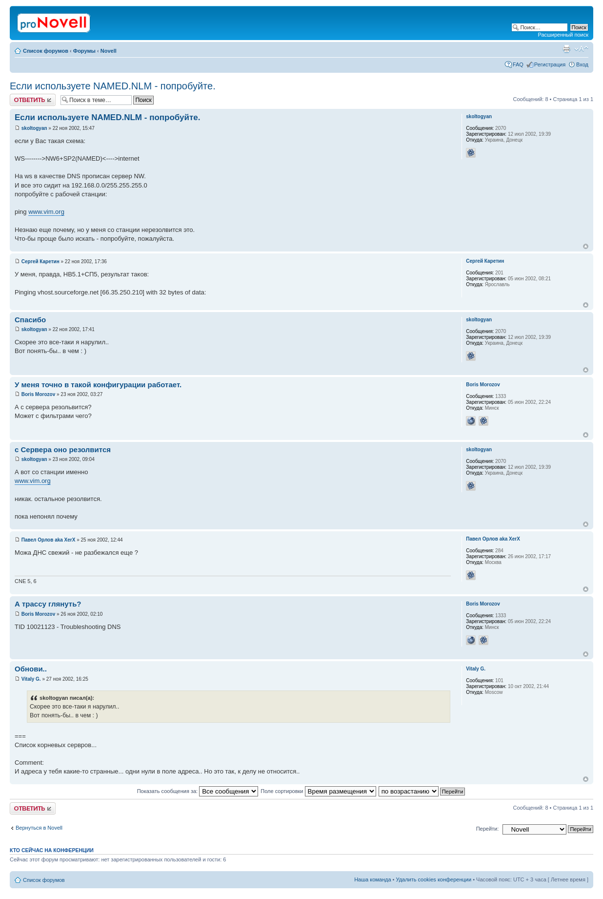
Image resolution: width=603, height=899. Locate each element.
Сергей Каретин (40, 261)
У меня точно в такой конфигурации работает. (98, 384)
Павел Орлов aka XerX (48, 540)
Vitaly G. (31, 679)
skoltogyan (34, 128)
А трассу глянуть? (48, 604)
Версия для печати (566, 48)
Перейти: (487, 829)
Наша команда (372, 879)
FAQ (518, 64)
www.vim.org (46, 211)
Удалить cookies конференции (434, 879)
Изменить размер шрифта (581, 48)
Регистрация (549, 64)
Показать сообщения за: (198, 791)
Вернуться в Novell (39, 828)
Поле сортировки (318, 791)
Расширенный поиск (563, 35)
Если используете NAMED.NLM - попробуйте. (113, 86)
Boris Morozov (38, 394)
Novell (108, 51)
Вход (582, 64)
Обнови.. (31, 669)
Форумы (84, 51)
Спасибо (30, 319)
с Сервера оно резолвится (63, 449)
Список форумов (45, 51)
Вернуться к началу (585, 246)
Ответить (33, 100)
